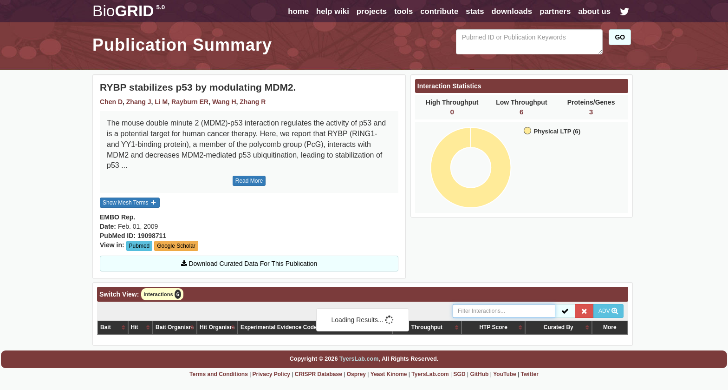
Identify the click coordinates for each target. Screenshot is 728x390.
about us (594, 11)
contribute (439, 11)
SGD (460, 374)
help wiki (332, 11)
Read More (249, 181)
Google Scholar (176, 246)
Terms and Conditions (218, 374)
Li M (161, 102)
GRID (128, 11)
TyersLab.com (358, 359)
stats (475, 11)
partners (555, 11)
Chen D (111, 102)
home (298, 11)
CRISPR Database (318, 374)
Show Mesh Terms (130, 202)
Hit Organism (217, 327)
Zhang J (138, 102)
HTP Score (493, 327)
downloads (511, 11)
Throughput (426, 327)
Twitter (530, 374)
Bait (105, 327)
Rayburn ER (189, 102)
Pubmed (139, 246)
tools (403, 11)
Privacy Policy (271, 374)
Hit (134, 327)
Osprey (356, 374)
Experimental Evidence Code (278, 327)
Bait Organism (175, 327)
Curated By (558, 327)
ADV (608, 311)
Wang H (224, 102)
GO (620, 37)
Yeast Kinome (388, 374)
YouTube (504, 374)
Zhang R (253, 102)
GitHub (479, 374)
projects (372, 11)
